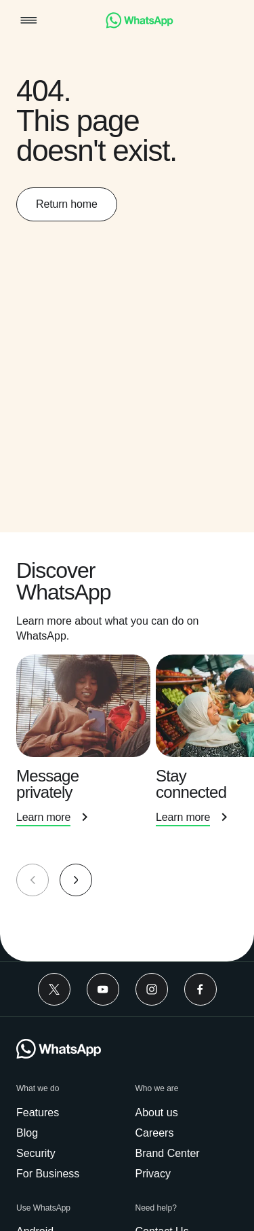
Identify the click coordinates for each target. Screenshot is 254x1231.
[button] (28, 21)
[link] (139, 25)
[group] (127, 746)
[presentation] (86, 756)
